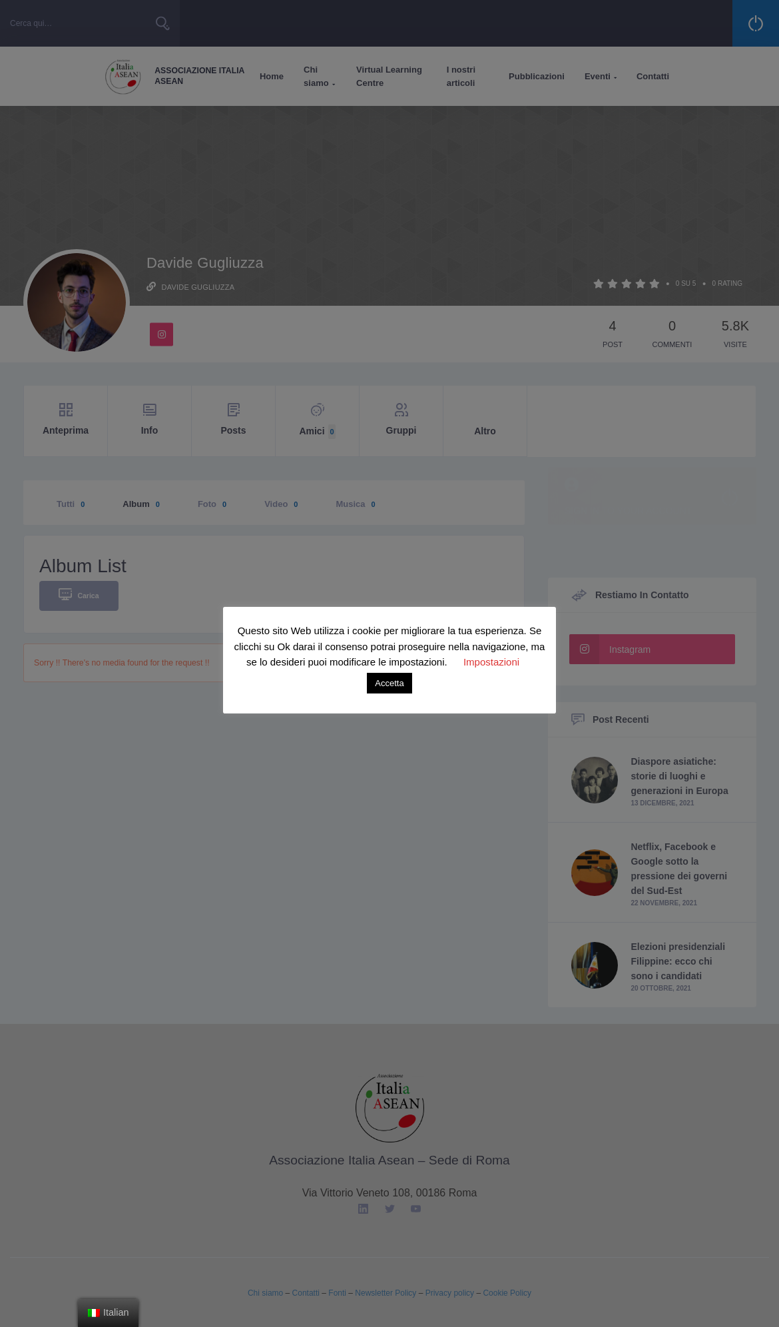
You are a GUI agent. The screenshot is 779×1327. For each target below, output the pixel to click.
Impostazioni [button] (491, 661)
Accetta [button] (389, 683)
